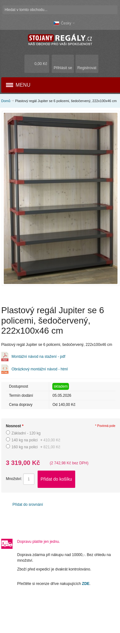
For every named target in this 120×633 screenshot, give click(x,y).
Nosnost (14, 426)
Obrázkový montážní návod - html (40, 369)
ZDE (86, 583)
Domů (5, 101)
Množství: (14, 479)
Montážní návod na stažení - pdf (38, 356)
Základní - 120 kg (26, 433)
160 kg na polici (36, 447)
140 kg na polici (36, 440)
